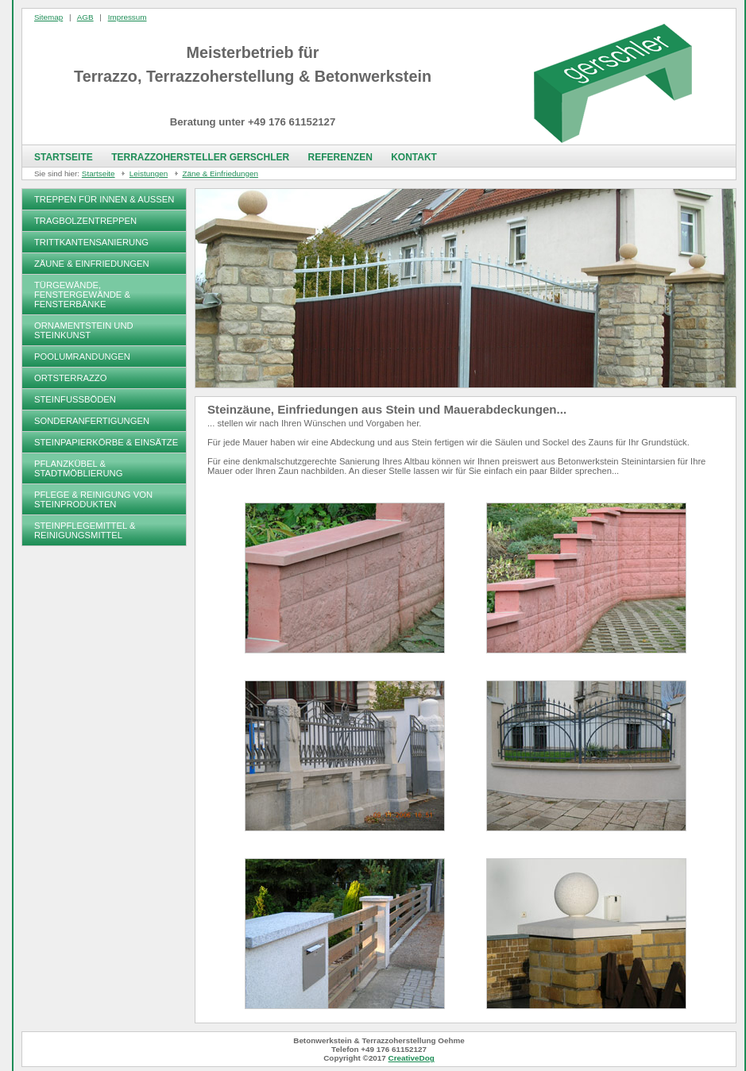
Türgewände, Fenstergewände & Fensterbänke (82, 294)
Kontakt (414, 157)
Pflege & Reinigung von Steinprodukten (93, 499)
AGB (85, 17)
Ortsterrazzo (70, 378)
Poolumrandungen (82, 356)
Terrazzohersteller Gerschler (200, 157)
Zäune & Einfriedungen (91, 263)
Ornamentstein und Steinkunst (83, 330)
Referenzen (339, 157)
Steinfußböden (75, 399)
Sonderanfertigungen (91, 421)
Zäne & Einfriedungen (220, 173)
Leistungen (148, 173)
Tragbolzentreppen (85, 220)
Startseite (63, 157)
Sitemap (48, 17)
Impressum (127, 17)
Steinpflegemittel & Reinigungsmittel (84, 530)
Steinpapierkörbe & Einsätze (106, 442)
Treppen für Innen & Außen (104, 199)
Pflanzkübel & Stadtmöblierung (78, 468)
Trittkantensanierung (91, 242)
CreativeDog (411, 1058)
